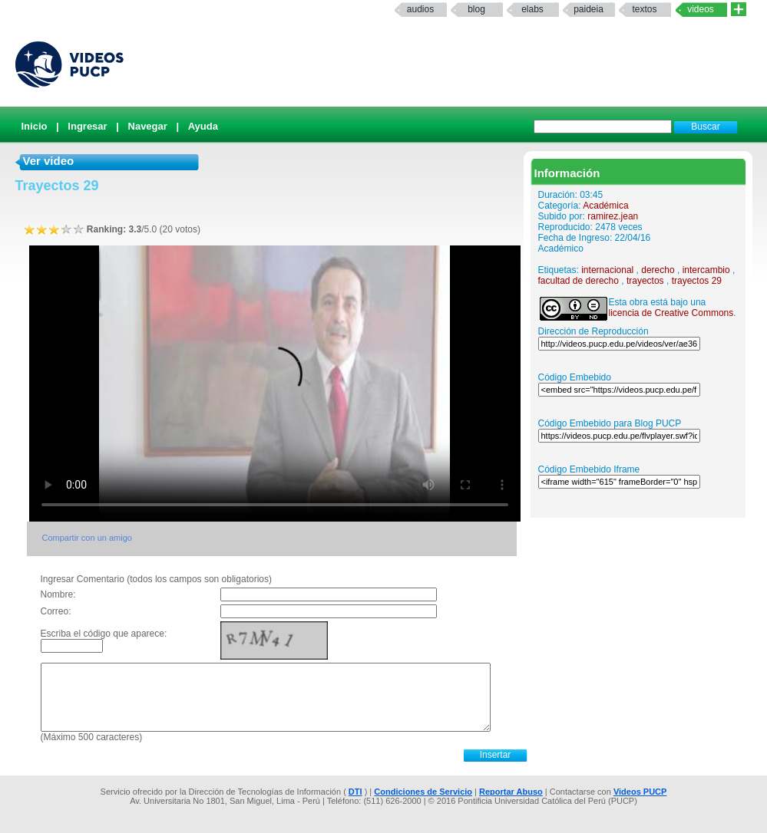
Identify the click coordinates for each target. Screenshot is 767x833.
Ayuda (203, 126)
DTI (355, 791)
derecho (657, 270)
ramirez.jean (612, 216)
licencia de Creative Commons (671, 313)
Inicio (34, 126)
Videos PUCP (640, 791)
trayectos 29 (697, 280)
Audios (420, 9)
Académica (605, 205)
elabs (532, 9)
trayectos (645, 280)
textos (644, 9)
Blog (476, 9)
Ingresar (87, 126)
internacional (607, 270)
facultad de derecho (578, 280)
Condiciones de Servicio (423, 791)
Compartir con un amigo (87, 537)
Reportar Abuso (511, 791)
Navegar (147, 126)
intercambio (706, 270)
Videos (700, 9)
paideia (588, 9)
